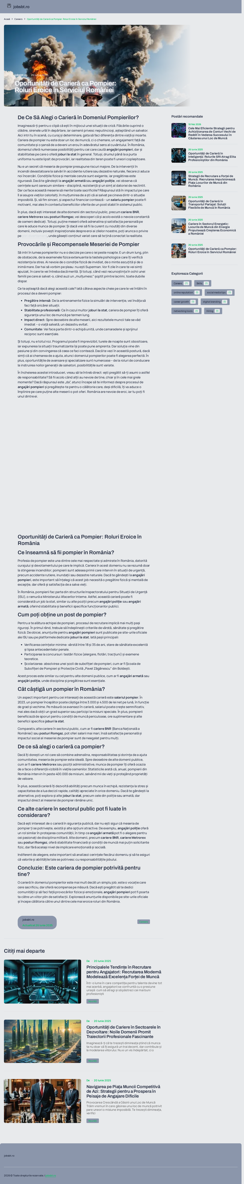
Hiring (213, 311)
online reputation (187, 292)
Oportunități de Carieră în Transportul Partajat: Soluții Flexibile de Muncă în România (209, 204)
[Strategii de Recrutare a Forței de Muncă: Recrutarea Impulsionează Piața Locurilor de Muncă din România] (178, 178)
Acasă (7, 19)
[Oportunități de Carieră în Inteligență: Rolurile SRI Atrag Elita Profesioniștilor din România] (178, 155)
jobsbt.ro (50, 1175)
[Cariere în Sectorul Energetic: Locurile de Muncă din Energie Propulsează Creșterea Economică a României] (178, 225)
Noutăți (92, 1002)
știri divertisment (34, 236)
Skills (203, 283)
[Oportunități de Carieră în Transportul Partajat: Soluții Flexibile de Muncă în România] (178, 203)
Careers (18, 19)
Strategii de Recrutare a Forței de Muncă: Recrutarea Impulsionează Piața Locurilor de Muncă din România (211, 181)
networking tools (186, 311)
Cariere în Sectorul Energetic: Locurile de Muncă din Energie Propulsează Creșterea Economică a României (212, 228)
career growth (185, 302)
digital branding (215, 302)
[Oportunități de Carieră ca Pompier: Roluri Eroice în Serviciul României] (178, 251)
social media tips (219, 292)
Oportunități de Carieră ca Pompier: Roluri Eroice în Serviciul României (212, 250)
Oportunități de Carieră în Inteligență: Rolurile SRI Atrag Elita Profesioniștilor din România (212, 157)
